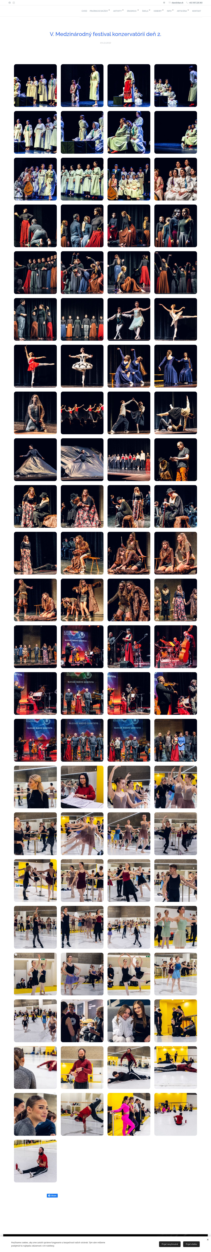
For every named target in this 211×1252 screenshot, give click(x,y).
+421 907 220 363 (195, 2)
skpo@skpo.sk (177, 2)
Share (52, 1196)
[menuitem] (148, 10)
